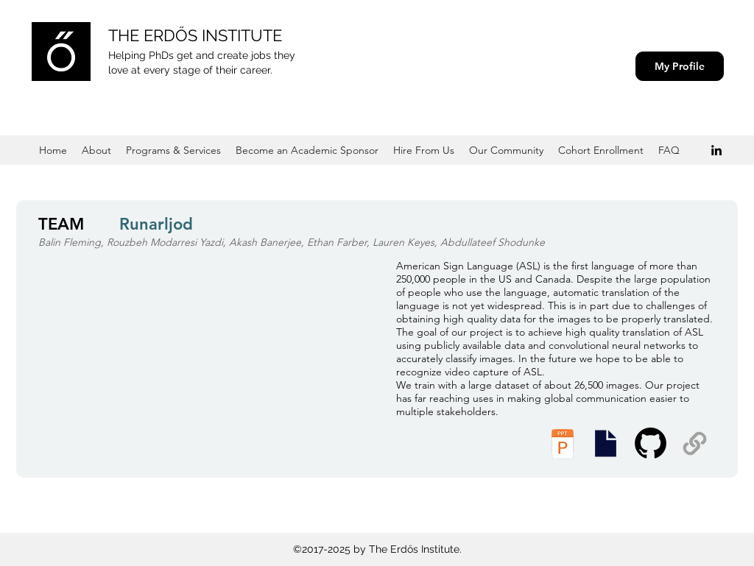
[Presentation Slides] (605, 443)
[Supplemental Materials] (694, 443)
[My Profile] (679, 66)
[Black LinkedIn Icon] (716, 150)
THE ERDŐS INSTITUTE (195, 35)
